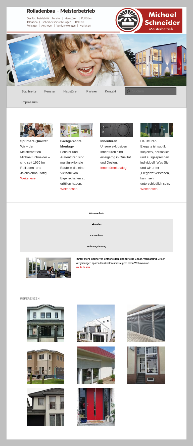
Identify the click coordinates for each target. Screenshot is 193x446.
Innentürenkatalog (113, 168)
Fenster (49, 91)
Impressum (30, 102)
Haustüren (70, 91)
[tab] (96, 213)
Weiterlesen (149, 189)
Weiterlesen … (30, 178)
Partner (91, 91)
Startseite (29, 91)
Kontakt (110, 91)
